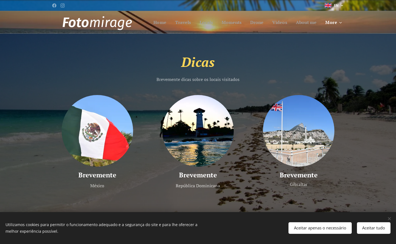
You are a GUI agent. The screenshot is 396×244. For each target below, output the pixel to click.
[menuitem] (184, 22)
